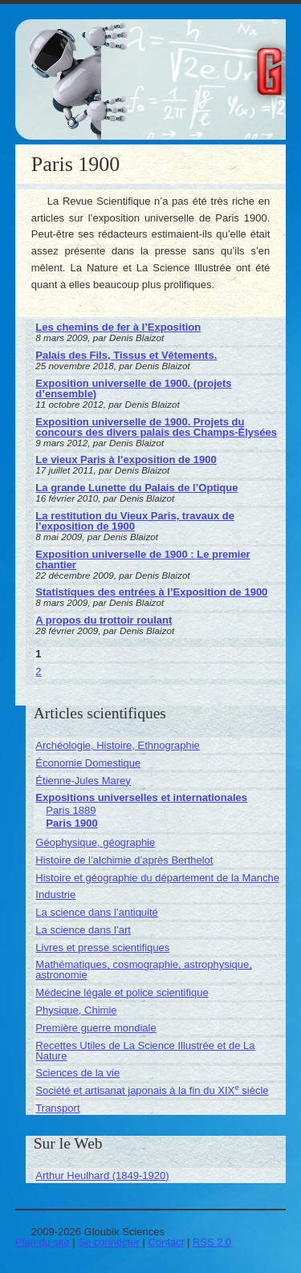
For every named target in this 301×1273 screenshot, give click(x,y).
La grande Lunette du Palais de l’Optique (136, 488)
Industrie (55, 895)
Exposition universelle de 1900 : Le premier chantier (142, 559)
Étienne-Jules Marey (83, 781)
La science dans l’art (83, 930)
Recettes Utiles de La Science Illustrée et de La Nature (144, 1050)
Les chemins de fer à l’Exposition (118, 327)
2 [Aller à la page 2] (38, 671)
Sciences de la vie (77, 1073)
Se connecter (109, 1242)
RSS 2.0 (212, 1242)
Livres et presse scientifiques (102, 948)
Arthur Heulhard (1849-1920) (102, 1175)
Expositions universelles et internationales (141, 797)
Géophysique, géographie (95, 842)
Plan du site (42, 1242)
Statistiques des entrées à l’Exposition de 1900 (151, 592)
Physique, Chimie (75, 1010)
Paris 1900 (71, 823)
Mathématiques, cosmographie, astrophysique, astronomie (143, 969)
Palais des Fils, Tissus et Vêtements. (126, 355)
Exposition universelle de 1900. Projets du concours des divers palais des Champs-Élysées (156, 427)
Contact (166, 1242)
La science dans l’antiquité (96, 912)
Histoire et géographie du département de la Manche (157, 878)
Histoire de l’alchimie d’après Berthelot (124, 860)
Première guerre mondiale (95, 1028)
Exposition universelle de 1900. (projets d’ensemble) (133, 388)
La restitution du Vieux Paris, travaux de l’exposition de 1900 (134, 521)
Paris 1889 (71, 810)
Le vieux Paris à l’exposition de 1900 (125, 459)
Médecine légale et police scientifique (121, 992)
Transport (57, 1108)
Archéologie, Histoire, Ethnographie (117, 745)
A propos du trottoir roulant (103, 620)
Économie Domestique (87, 763)
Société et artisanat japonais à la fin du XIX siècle (151, 1090)
